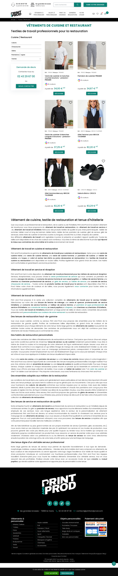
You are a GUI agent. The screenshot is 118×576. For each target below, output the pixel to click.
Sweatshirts (17, 533)
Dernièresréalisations (72, 14)
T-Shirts (15, 527)
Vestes (26, 59)
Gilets (13, 51)
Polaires (16, 539)
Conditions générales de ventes (32, 554)
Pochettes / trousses (69, 525)
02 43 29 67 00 (21, 4)
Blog (104, 554)
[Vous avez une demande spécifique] (93, 14)
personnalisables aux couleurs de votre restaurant (44, 312)
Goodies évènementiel (70, 523)
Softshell (16, 536)
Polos (15, 530)
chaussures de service (20, 284)
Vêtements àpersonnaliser (39, 14)
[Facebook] (49, 503)
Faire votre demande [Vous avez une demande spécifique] (95, 4)
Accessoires (41, 546)
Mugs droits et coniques (71, 531)
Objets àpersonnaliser (51, 14)
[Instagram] (55, 503)
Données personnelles (50, 554)
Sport (39, 534)
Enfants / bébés (18, 524)
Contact (64, 556)
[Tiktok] (62, 503)
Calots (14, 43)
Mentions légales (16, 554)
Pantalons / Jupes (18, 55)
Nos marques (76, 554)
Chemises (41, 543)
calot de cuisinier (97, 369)
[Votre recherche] (63, 5)
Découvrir (59, 94)
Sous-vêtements (43, 531)
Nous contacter (26, 86)
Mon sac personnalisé (70, 537)
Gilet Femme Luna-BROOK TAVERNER (88, 135)
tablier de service (78, 281)
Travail (15, 547)
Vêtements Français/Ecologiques (92, 554)
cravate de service (39, 307)
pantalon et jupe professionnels (90, 305)
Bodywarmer (17, 542)
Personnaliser (67, 573)
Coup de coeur (56, 556)
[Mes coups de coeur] (97, 14)
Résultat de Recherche (65, 554)
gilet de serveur (61, 281)
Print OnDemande (62, 14)
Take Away (66, 528)
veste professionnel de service (64, 276)
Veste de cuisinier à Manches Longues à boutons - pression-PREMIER (58, 136)
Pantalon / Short (43, 528)
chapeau (69, 307)
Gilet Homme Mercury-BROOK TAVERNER (57, 194)
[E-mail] (68, 503)
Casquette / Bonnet (44, 537)
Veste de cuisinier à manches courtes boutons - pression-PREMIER (57, 78)
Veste (15, 545)
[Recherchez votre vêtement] (77, 5)
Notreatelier (81, 14)
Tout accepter (51, 573)
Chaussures (15, 47)
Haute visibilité (42, 523)
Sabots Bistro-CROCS (87, 193)
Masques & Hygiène (44, 540)
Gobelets (65, 534)
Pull (38, 525)
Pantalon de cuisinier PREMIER (90, 76)
